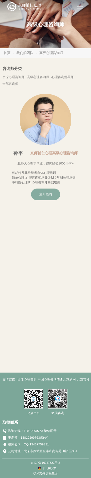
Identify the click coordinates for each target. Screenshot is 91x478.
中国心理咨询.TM (50, 379)
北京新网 (69, 379)
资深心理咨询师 (13, 78)
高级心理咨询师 (51, 53)
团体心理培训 (26, 379)
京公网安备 (49, 468)
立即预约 (45, 195)
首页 (7, 53)
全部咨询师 (10, 85)
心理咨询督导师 (62, 78)
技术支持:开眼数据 (45, 473)
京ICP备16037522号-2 (45, 462)
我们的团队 (25, 53)
